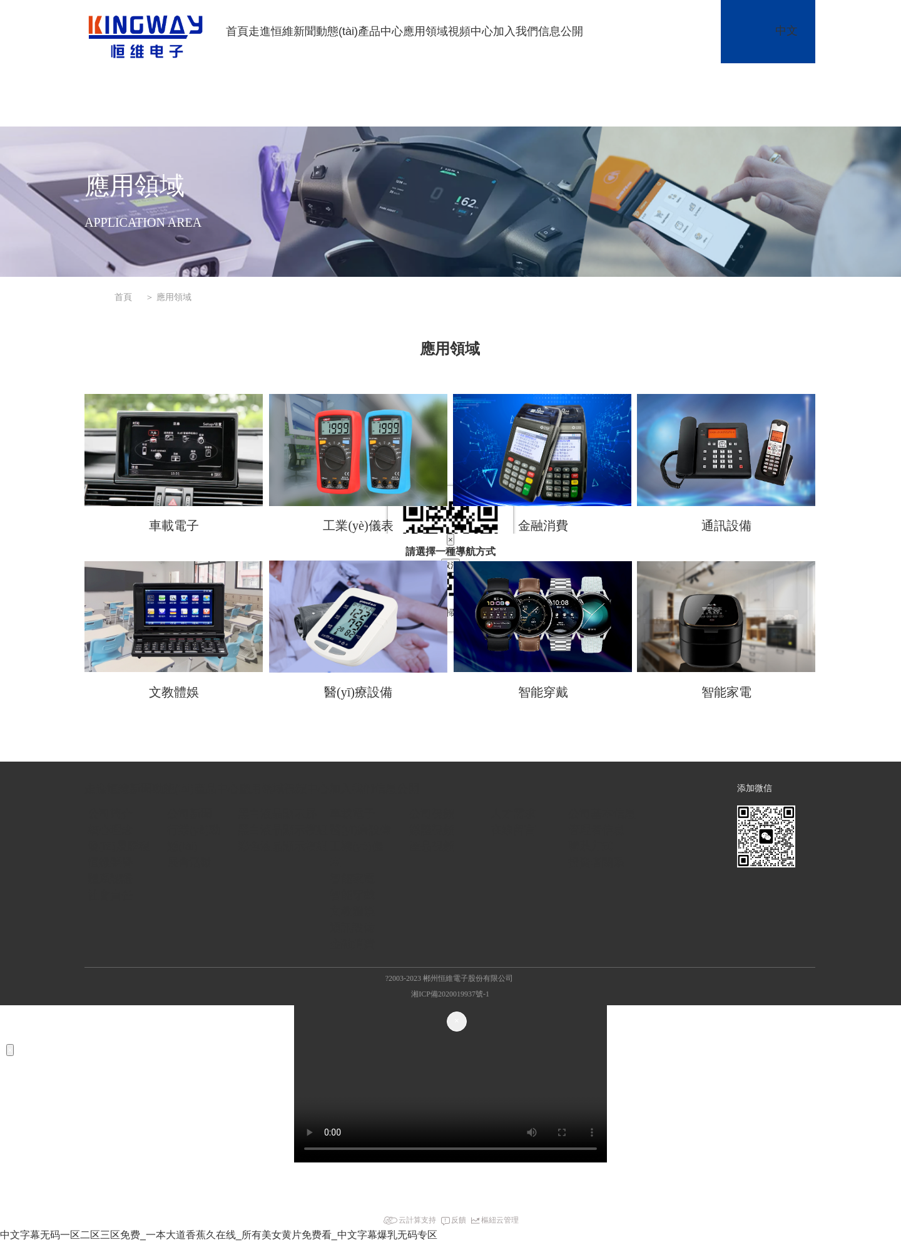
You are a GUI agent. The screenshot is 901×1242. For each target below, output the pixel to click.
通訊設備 (726, 525)
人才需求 (513, 813)
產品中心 (380, 31)
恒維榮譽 (110, 862)
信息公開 (560, 31)
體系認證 (110, 878)
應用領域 (425, 31)
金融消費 (543, 525)
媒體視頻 (431, 830)
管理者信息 (596, 830)
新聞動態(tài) (325, 31)
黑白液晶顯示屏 (277, 813)
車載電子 (174, 525)
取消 (450, 565)
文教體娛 (174, 692)
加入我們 (515, 31)
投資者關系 (596, 862)
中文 (786, 30)
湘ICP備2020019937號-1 (450, 994)
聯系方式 (590, 846)
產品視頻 (431, 846)
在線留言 (513, 830)
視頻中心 (470, 31)
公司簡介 (110, 813)
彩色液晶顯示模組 (283, 846)
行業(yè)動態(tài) (193, 838)
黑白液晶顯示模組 (283, 830)
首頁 (237, 31)
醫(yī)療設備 (358, 692)
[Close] (457, 1022)
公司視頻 (431, 813)
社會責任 (110, 895)
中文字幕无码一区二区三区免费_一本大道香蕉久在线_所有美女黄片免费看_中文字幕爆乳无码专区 (218, 1234)
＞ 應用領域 (168, 297)
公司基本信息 (602, 813)
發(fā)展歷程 (119, 846)
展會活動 (189, 862)
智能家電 (726, 692)
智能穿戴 (543, 692)
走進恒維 (270, 31)
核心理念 (110, 830)
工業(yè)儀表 (358, 525)
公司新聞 (189, 813)
